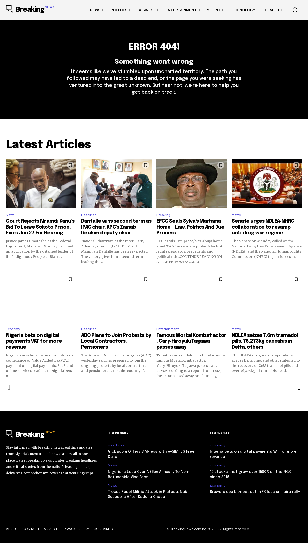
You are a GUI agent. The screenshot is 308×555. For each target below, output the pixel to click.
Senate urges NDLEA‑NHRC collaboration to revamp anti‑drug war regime (263, 237)
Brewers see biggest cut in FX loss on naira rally (255, 503)
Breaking (164, 224)
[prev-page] (9, 398)
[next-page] (299, 398)
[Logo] (30, 10)
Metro (237, 224)
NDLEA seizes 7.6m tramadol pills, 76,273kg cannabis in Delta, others (265, 352)
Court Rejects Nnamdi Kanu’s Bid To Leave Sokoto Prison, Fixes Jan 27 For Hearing (40, 237)
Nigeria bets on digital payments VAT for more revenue (34, 352)
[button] (295, 10)
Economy (14, 339)
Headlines (90, 224)
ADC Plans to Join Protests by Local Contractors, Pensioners (116, 352)
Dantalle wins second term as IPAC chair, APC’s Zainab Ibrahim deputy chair (116, 237)
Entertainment (170, 339)
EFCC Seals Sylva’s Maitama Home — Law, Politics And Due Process (190, 237)
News (11, 224)
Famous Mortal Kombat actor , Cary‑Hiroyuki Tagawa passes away (191, 352)
